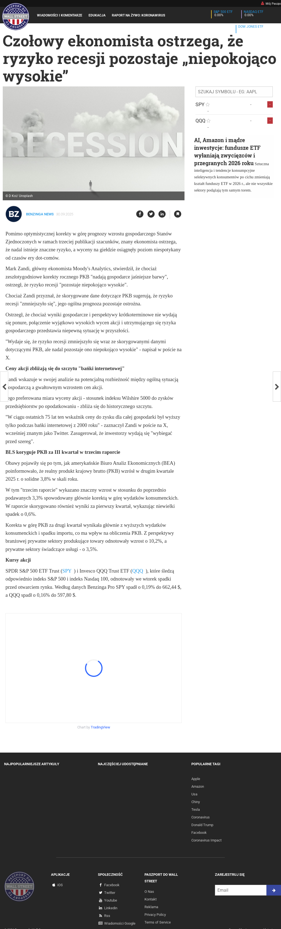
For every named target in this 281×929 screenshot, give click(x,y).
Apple (195, 779)
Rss (107, 916)
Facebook (199, 833)
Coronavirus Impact (206, 840)
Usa (194, 794)
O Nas (149, 891)
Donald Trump (202, 825)
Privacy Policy (155, 915)
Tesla (195, 809)
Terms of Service (157, 922)
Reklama (151, 907)
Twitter (109, 893)
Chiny (195, 802)
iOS (60, 885)
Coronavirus (200, 817)
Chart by (93, 727)
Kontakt (150, 899)
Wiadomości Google (119, 923)
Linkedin (110, 908)
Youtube (110, 900)
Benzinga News (40, 214)
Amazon (197, 786)
